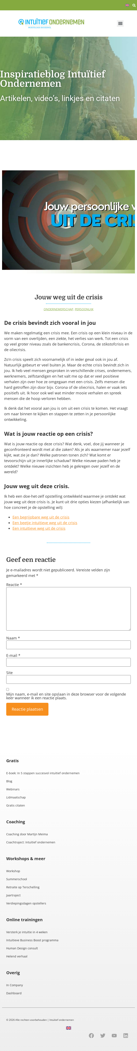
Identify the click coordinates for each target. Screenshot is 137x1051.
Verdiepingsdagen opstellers (26, 903)
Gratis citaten (15, 805)
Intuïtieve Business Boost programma (32, 940)
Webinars (13, 789)
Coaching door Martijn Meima (27, 834)
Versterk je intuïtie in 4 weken (27, 932)
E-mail (13, 655)
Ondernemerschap (58, 309)
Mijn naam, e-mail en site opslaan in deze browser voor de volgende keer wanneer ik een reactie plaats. (66, 696)
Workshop (13, 871)
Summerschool (16, 879)
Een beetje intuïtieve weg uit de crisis (44, 522)
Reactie (14, 584)
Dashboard (14, 993)
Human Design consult (22, 948)
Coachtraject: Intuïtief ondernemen (30, 842)
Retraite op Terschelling (22, 887)
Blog (9, 781)
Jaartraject (13, 895)
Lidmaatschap (16, 797)
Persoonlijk (84, 309)
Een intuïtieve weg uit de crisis (38, 528)
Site (9, 672)
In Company (14, 985)
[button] (134, 5)
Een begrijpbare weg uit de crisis (40, 517)
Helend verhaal (16, 956)
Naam (13, 638)
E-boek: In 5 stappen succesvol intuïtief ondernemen (43, 773)
